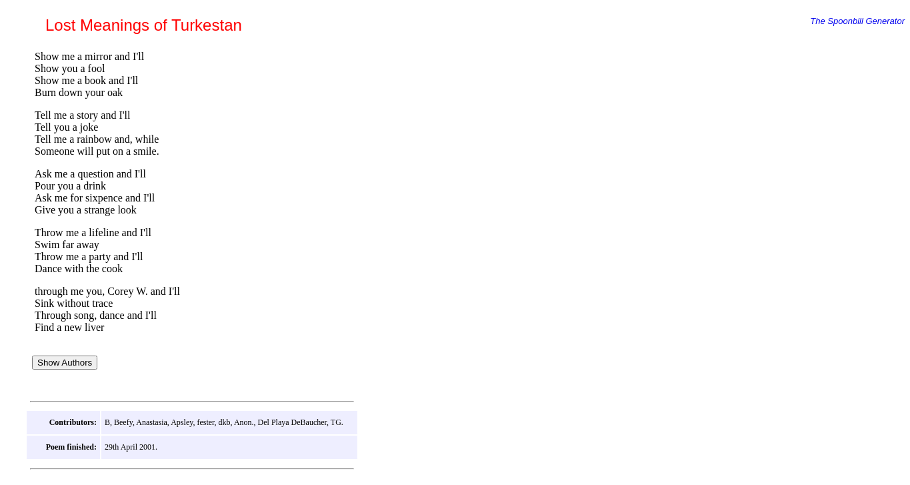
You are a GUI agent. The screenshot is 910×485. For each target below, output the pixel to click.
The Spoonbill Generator (857, 21)
